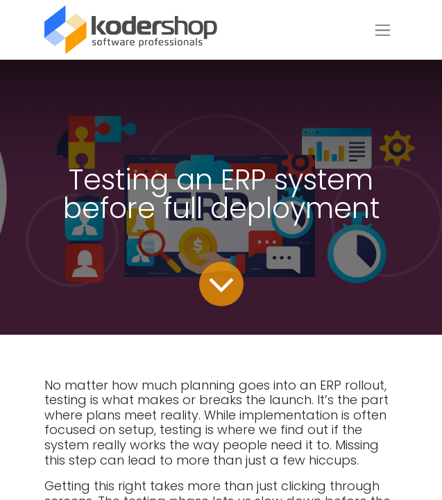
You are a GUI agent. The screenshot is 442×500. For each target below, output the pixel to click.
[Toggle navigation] (382, 30)
